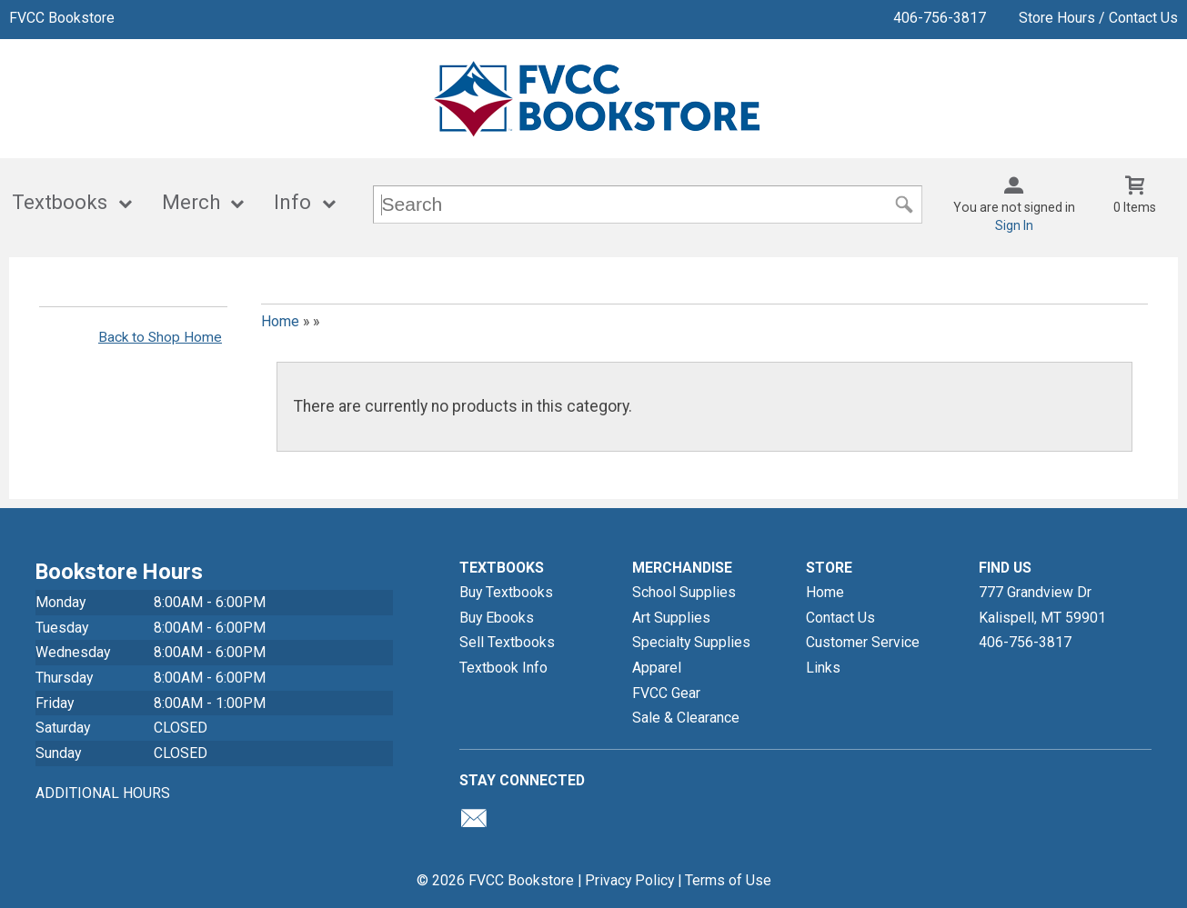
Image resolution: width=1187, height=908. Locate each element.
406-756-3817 (939, 17)
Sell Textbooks (507, 642)
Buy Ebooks (496, 617)
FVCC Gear (666, 693)
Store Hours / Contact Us (1098, 17)
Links (823, 667)
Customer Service (863, 642)
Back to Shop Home (160, 337)
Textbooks (59, 202)
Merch (191, 202)
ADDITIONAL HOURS (102, 793)
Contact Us (840, 617)
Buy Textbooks (506, 592)
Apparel (656, 667)
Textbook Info (503, 667)
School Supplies (684, 592)
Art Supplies (671, 617)
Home (280, 321)
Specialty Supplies (691, 642)
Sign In (1014, 225)
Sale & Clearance (685, 717)
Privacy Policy (629, 880)
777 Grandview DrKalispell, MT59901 (1042, 605)
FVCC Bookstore (62, 17)
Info (292, 202)
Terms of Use (728, 880)
